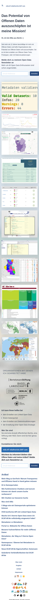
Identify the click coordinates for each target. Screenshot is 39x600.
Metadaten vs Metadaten (12, 522)
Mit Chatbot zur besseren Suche (14, 498)
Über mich (18, 562)
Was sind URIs (7, 502)
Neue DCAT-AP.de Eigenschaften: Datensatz (19, 549)
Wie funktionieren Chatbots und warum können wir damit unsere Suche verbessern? (18, 491)
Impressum (18, 572)
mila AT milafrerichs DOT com (15, 6)
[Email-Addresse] (14, 73)
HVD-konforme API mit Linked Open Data (18, 512)
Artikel (5, 474)
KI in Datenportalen (9, 485)
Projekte (19, 565)
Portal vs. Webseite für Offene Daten (16, 526)
